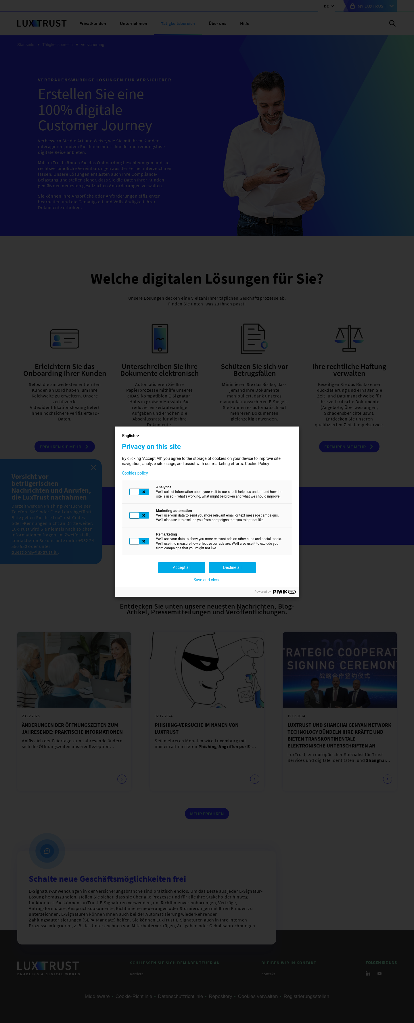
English (131, 435)
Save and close (207, 580)
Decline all (232, 567)
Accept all (182, 567)
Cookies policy (135, 473)
